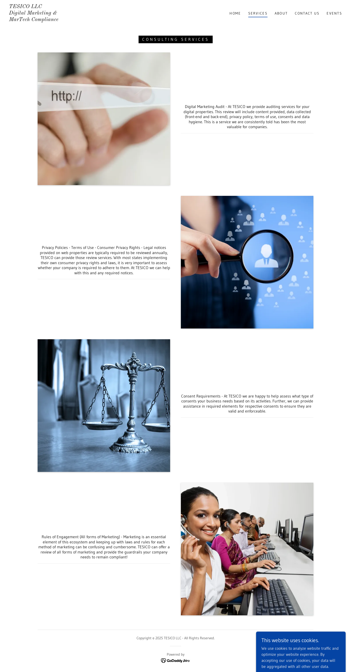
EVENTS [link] (334, 13)
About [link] (281, 13)
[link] (33, 19)
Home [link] (235, 13)
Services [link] (258, 13)
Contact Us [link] (307, 13)
